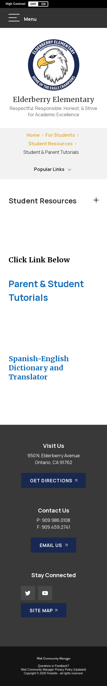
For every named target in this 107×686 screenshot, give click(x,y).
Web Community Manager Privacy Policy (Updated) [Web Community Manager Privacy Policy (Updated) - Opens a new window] (53, 669)
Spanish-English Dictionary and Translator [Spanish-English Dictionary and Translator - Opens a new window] (39, 367)
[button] (38, 4)
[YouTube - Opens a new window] (45, 593)
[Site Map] (44, 610)
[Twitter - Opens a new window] (28, 593)
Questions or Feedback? (53, 665)
